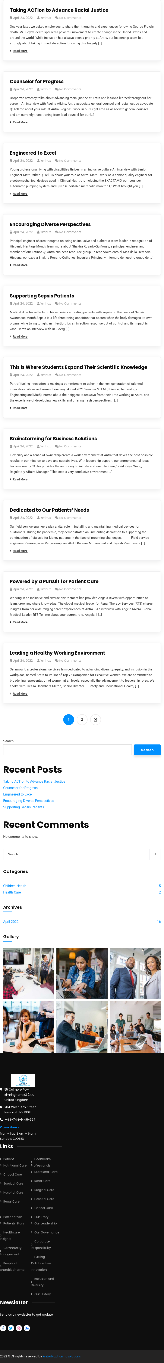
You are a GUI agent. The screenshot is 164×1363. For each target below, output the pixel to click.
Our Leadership (45, 1223)
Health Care (12, 892)
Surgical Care (13, 1183)
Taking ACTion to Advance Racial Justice (59, 10)
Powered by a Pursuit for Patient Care (54, 581)
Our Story (41, 1217)
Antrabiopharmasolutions (62, 1356)
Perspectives (12, 1217)
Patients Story (13, 1223)
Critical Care (12, 1174)
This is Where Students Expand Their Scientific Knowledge (78, 367)
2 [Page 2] (82, 719)
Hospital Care (13, 1192)
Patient (8, 1159)
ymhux (45, 18)
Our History (42, 1294)
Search (8, 741)
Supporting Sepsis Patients (42, 296)
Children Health (14, 886)
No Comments (70, 18)
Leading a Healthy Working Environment (57, 653)
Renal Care (11, 1201)
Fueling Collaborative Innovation (41, 1263)
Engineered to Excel (33, 153)
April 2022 (11, 922)
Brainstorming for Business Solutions (53, 438)
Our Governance (46, 1232)
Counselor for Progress (37, 81)
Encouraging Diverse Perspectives (50, 224)
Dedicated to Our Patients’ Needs (49, 510)
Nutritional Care (15, 1165)
